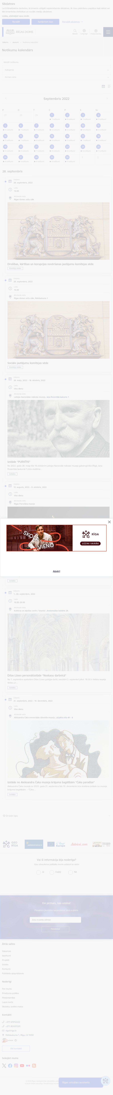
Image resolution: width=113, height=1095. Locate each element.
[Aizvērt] (109, 522)
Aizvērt (56, 571)
